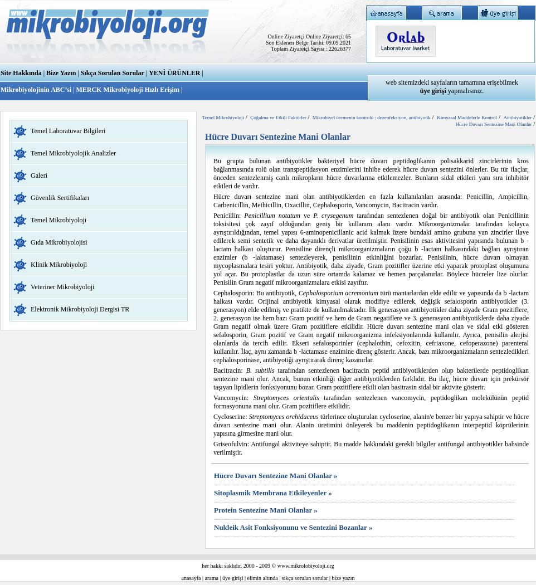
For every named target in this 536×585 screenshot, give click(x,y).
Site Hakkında (21, 73)
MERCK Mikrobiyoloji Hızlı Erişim (127, 90)
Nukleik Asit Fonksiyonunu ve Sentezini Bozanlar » (293, 527)
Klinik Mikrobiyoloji (59, 265)
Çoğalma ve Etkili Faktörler (279, 117)
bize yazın (343, 578)
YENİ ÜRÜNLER (174, 73)
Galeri (39, 175)
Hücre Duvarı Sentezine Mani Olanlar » (276, 475)
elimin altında (262, 578)
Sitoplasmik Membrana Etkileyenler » (273, 493)
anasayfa (191, 578)
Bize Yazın (61, 73)
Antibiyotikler (517, 117)
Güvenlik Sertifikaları (60, 198)
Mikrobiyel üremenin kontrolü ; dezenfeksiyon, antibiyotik (372, 117)
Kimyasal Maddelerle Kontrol (467, 117)
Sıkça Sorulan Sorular (112, 73)
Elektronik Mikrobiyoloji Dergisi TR (80, 309)
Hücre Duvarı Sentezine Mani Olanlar (493, 124)
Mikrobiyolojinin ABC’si (37, 90)
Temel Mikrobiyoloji (58, 220)
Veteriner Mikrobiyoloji (62, 287)
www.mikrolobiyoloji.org (305, 566)
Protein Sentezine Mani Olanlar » (266, 510)
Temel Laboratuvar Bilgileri (68, 131)
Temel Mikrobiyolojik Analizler (73, 153)
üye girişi (232, 578)
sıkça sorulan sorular (305, 578)
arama (211, 578)
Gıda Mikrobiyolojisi (59, 242)
